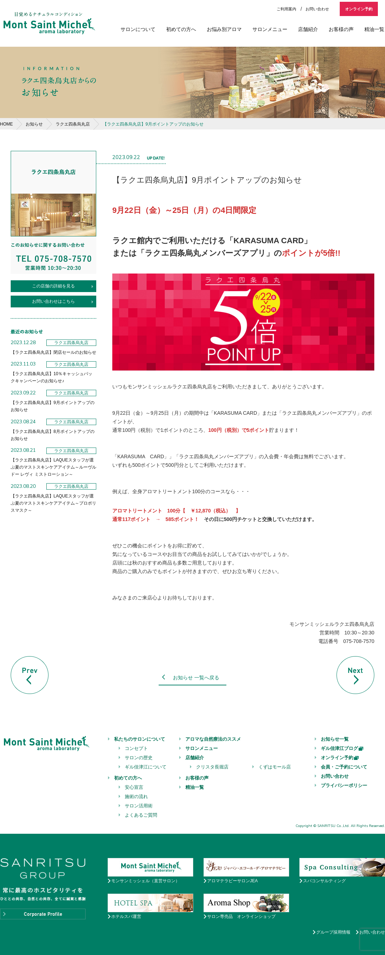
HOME (6, 124)
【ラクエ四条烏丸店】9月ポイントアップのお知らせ (153, 124)
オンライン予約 (359, 9)
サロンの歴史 (139, 757)
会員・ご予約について (344, 767)
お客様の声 (341, 29)
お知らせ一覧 (335, 739)
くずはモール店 (274, 767)
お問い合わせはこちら (53, 301)
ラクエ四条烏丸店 (73, 124)
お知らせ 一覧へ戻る (196, 677)
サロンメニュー (269, 29)
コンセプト (136, 748)
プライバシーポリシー (344, 785)
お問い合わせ (317, 9)
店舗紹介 (308, 29)
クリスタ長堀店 (212, 767)
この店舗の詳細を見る (53, 286)
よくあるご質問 (141, 815)
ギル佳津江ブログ (342, 748)
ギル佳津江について (145, 767)
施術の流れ (136, 796)
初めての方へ (181, 29)
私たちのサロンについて (139, 739)
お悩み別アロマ (224, 29)
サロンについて (137, 29)
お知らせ (34, 124)
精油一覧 (374, 29)
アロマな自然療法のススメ (213, 739)
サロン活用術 (139, 805)
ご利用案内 (286, 9)
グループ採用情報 (333, 932)
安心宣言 (134, 787)
